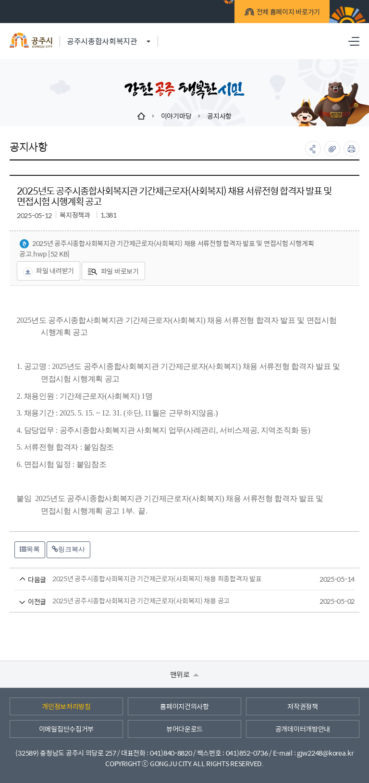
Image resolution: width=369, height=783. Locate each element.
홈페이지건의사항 (184, 706)
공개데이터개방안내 (302, 728)
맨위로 (184, 674)
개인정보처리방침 (66, 706)
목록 (30, 549)
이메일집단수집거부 (66, 728)
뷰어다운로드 (184, 728)
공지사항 (219, 115)
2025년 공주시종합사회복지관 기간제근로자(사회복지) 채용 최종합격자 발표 (166, 579)
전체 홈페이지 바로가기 (283, 13)
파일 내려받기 (48, 270)
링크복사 (68, 549)
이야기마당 (176, 115)
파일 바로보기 (113, 271)
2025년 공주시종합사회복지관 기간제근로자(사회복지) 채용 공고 (166, 601)
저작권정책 (302, 706)
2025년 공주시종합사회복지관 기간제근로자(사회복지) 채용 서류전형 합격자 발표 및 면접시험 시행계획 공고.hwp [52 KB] (166, 248)
